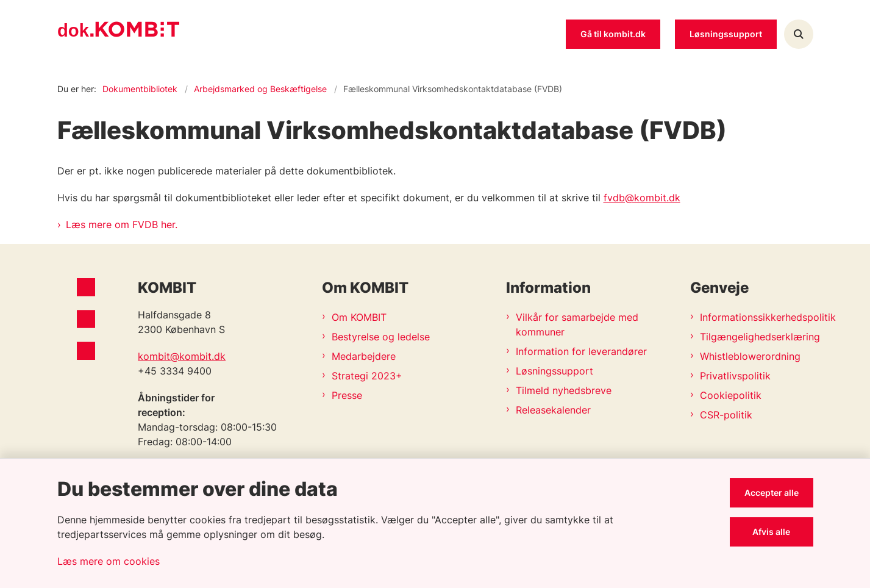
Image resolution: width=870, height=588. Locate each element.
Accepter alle (771, 492)
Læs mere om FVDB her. (121, 224)
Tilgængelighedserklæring (746, 337)
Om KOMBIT (359, 317)
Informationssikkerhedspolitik (746, 317)
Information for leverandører (581, 351)
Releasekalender (553, 410)
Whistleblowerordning (746, 356)
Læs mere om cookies (108, 561)
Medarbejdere (364, 356)
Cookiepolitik (730, 395)
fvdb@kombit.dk (642, 198)
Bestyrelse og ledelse (381, 337)
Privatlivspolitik (735, 376)
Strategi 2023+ (367, 376)
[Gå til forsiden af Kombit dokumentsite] (118, 34)
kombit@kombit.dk (182, 356)
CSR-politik (726, 415)
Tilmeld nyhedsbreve (563, 390)
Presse (347, 395)
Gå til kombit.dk (613, 34)
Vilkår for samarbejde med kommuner (577, 324)
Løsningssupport (554, 371)
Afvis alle (771, 531)
